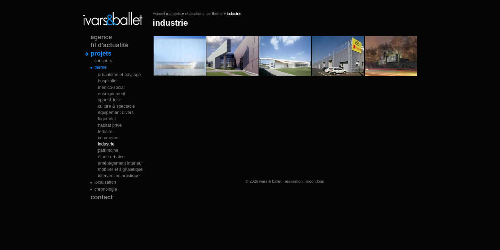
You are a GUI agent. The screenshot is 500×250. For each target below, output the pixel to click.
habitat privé (110, 125)
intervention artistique (119, 175)
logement (107, 118)
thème (101, 67)
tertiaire (105, 131)
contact (102, 197)
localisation (105, 182)
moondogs (315, 181)
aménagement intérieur (120, 163)
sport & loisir (110, 100)
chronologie (106, 189)
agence (101, 37)
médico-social (111, 87)
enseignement (111, 93)
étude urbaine (111, 157)
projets (175, 13)
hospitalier (108, 80)
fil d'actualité (110, 45)
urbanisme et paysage (119, 74)
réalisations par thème (203, 13)
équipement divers (116, 112)
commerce (108, 137)
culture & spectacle (116, 106)
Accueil (159, 13)
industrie (106, 144)
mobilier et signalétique (120, 169)
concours (103, 60)
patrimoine (108, 150)
